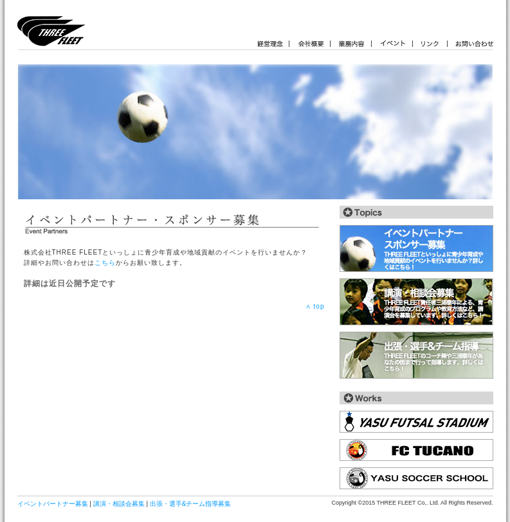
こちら (105, 262)
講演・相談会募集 (119, 503)
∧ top (315, 306)
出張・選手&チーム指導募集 (191, 503)
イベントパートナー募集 (52, 503)
